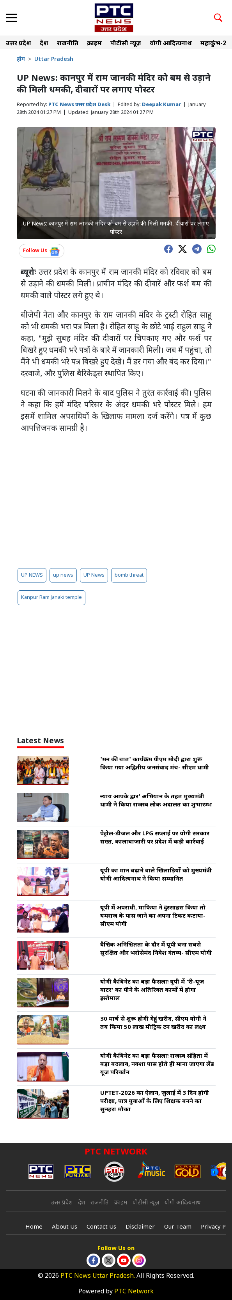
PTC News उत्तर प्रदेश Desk (79, 104)
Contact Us (101, 1227)
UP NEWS (32, 575)
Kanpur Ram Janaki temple (51, 597)
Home (34, 1227)
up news (63, 575)
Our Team (177, 1227)
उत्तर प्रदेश (18, 44)
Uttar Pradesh (53, 59)
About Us (64, 1227)
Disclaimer (140, 1227)
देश (44, 44)
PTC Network (134, 1292)
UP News (93, 575)
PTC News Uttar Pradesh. (97, 1276)
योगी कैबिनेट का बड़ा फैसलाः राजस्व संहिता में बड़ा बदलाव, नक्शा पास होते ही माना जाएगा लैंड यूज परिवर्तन (157, 1064)
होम (21, 59)
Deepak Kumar (161, 104)
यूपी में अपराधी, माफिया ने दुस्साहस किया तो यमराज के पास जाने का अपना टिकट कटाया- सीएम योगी (152, 916)
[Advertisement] (116, 501)
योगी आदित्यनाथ (171, 44)
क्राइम (94, 44)
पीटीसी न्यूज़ (125, 44)
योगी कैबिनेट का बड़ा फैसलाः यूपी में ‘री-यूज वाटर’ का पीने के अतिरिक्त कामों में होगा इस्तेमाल (152, 990)
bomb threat (129, 575)
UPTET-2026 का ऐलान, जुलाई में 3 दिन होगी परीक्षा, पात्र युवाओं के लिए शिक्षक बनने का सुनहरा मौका (154, 1102)
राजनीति (67, 44)
